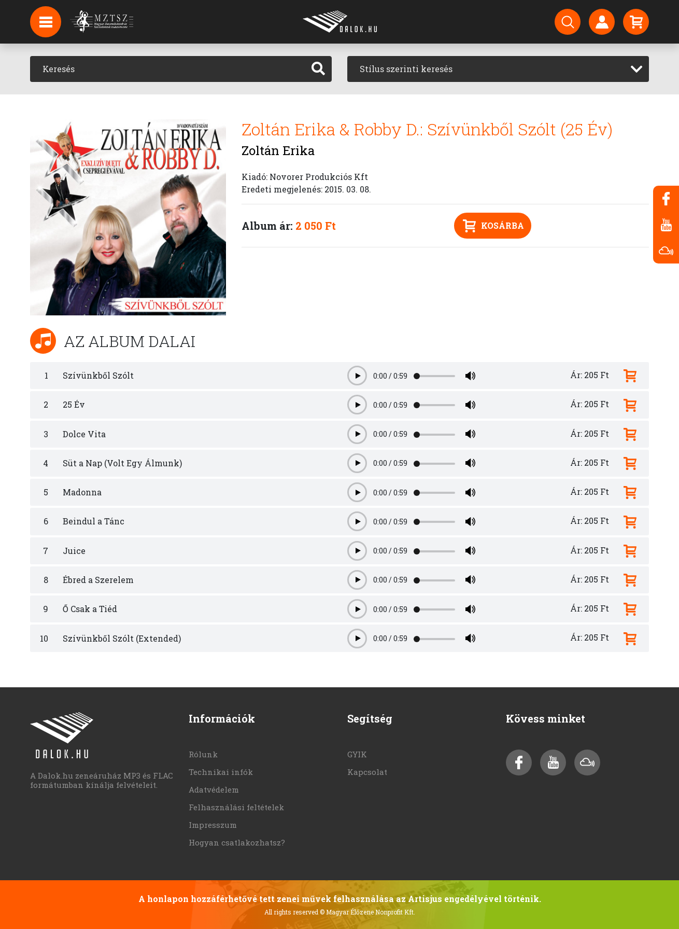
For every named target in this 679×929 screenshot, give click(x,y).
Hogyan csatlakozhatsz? (237, 842)
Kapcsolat (367, 772)
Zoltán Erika (278, 150)
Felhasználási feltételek (236, 807)
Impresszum (213, 825)
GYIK (357, 754)
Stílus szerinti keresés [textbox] (406, 68)
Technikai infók (221, 772)
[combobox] (498, 69)
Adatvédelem (214, 789)
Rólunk (203, 754)
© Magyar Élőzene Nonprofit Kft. (367, 912)
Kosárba (493, 225)
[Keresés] (167, 69)
